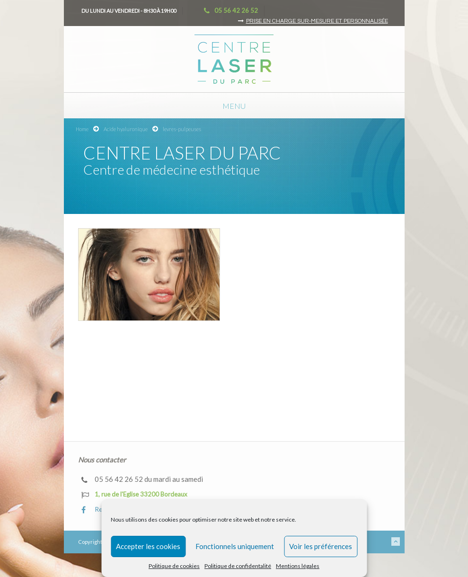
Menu (234, 105)
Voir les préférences (320, 546)
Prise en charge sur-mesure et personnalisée (317, 21)
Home (82, 129)
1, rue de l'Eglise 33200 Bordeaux (134, 494)
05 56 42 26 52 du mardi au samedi (142, 479)
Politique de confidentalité (237, 565)
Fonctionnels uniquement (234, 546)
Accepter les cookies (148, 546)
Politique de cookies (174, 565)
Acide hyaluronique (126, 129)
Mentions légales (297, 565)
